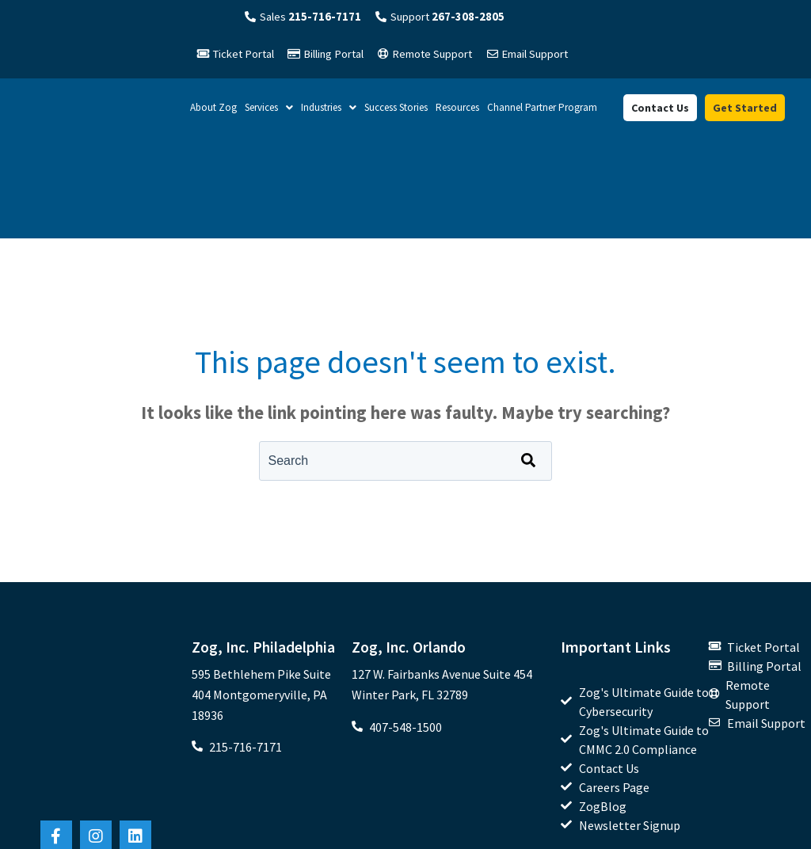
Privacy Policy (770, 829)
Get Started (745, 111)
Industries (328, 110)
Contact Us (660, 111)
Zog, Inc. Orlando (409, 600)
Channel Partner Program (542, 110)
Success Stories (396, 110)
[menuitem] (635, 637)
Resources (457, 110)
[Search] (528, 414)
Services (269, 110)
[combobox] (405, 414)
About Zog (213, 110)
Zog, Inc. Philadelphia (264, 600)
